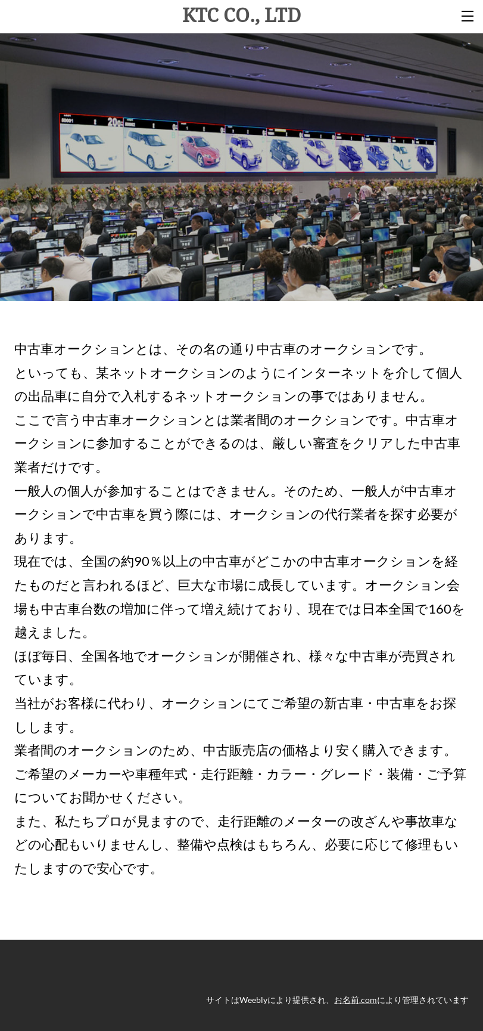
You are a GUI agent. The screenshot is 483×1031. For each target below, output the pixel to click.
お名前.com (355, 1000)
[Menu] (468, 15)
